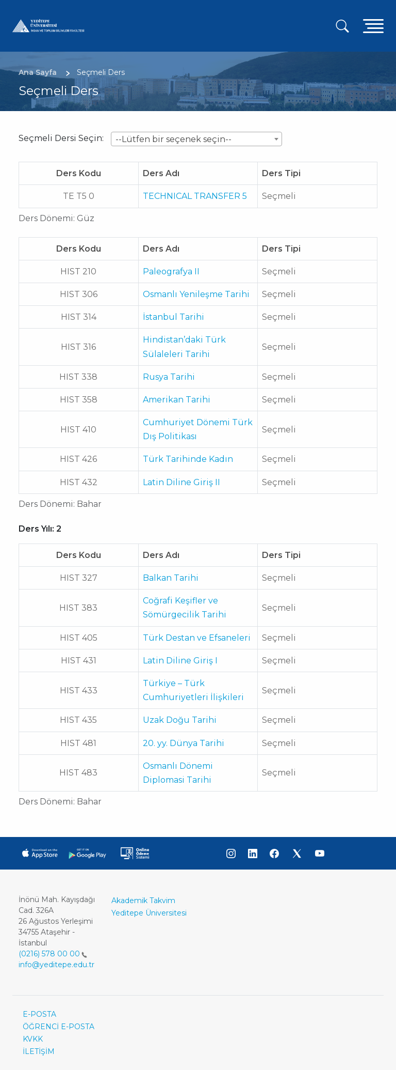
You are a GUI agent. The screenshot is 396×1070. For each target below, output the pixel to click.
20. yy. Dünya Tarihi (183, 743)
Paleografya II (171, 271)
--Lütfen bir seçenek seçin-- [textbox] (174, 139)
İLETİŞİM (39, 1051)
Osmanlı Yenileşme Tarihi (196, 294)
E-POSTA (39, 1014)
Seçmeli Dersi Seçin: (61, 138)
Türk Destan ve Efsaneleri (197, 638)
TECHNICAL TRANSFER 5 (195, 196)
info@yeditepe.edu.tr (56, 964)
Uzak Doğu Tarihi (180, 720)
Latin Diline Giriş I (180, 660)
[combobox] (196, 139)
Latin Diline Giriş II (181, 482)
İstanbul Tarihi (173, 317)
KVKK (33, 1039)
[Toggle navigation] (373, 25)
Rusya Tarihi (169, 377)
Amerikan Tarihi (176, 400)
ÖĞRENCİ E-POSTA (58, 1026)
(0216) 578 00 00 (53, 953)
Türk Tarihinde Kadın (188, 459)
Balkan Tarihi (171, 578)
